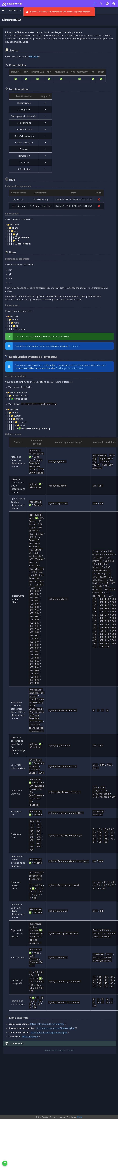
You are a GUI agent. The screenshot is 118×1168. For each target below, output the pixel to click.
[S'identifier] (114, 4)
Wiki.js (79, 1058)
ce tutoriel (74, 346)
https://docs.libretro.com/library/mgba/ (55, 1028)
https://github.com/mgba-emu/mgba (49, 1032)
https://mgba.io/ (30, 1036)
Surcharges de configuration (70, 368)
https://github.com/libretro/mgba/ (47, 1023)
